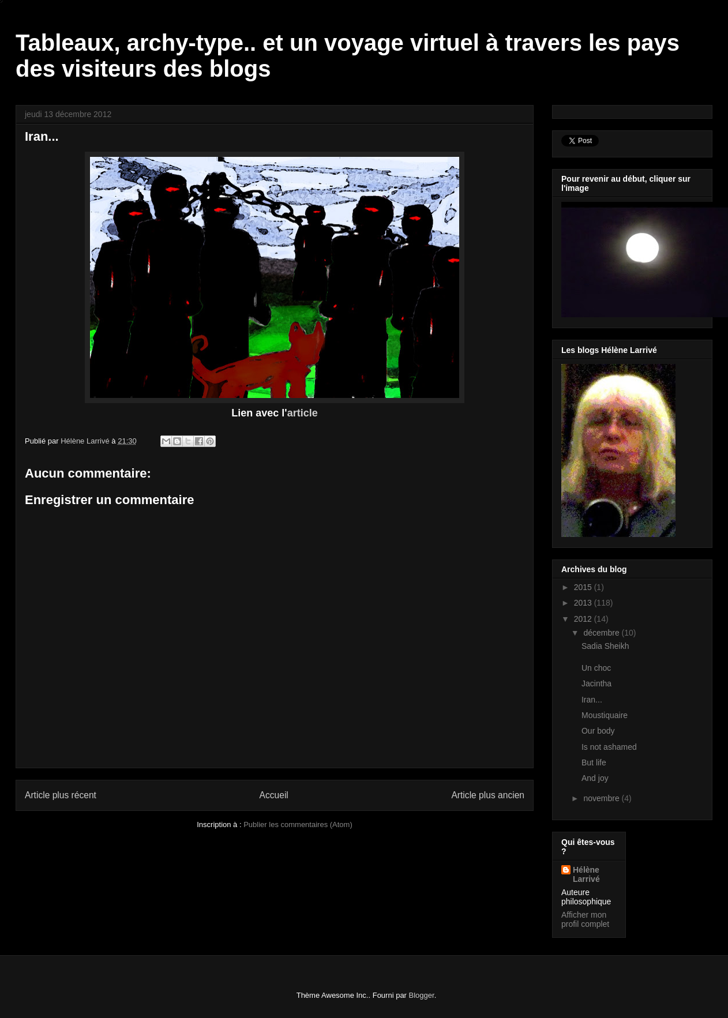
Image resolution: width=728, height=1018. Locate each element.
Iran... (591, 699)
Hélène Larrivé (586, 874)
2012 (584, 618)
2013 (584, 602)
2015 (584, 587)
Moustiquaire (604, 715)
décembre (602, 632)
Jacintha (596, 683)
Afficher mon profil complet (585, 919)
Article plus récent (60, 795)
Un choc (596, 668)
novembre (602, 798)
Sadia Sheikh (605, 646)
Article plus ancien (487, 795)
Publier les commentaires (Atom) (297, 824)
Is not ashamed (609, 747)
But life (593, 762)
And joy (595, 778)
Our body (598, 730)
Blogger (421, 995)
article (302, 413)
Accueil (274, 795)
